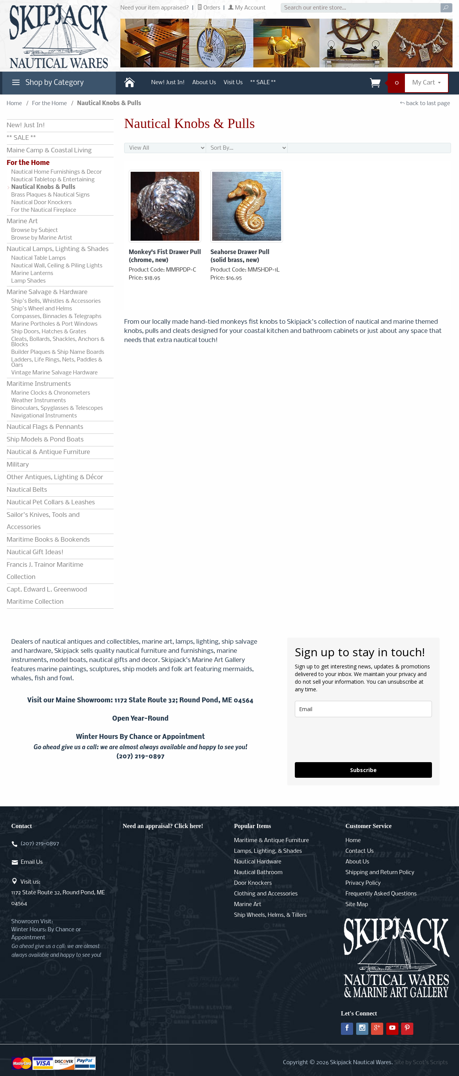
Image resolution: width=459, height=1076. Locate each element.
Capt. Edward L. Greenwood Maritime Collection (47, 596)
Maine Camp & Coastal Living (49, 150)
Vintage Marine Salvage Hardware (54, 373)
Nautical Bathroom (258, 873)
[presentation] (353, 740)
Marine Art (22, 221)
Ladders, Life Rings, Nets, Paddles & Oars (56, 362)
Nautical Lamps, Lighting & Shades (58, 249)
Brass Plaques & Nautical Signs (50, 195)
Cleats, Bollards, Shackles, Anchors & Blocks (58, 342)
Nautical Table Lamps (38, 258)
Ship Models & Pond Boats (45, 439)
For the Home (49, 104)
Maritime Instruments (39, 384)
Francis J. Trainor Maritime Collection (45, 571)
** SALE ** (263, 83)
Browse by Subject (34, 230)
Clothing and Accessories (266, 894)
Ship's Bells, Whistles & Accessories (56, 301)
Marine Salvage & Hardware (47, 292)
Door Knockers (253, 883)
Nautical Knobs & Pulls (43, 187)
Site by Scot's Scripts (421, 1063)
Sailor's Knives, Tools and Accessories (43, 521)
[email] (363, 709)
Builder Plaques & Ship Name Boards (57, 352)
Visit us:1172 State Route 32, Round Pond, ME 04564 (58, 893)
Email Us (32, 862)
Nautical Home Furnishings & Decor (56, 172)
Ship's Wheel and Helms (41, 309)
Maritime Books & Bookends (48, 540)
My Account (246, 8)
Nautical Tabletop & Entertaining (53, 179)
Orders (209, 8)
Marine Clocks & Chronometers (50, 393)
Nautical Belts (27, 490)
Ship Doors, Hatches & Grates (48, 331)
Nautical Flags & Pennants (45, 427)
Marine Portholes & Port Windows (54, 324)
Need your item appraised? (154, 8)
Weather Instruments (38, 400)
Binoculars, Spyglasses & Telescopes (57, 408)
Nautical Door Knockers (41, 202)
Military (18, 464)
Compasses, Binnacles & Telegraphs (56, 316)
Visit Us (233, 83)
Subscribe (363, 770)
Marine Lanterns (32, 273)
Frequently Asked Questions (381, 894)
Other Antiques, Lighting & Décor (55, 477)
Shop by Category (47, 84)
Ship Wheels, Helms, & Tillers (270, 915)
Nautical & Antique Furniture (48, 452)
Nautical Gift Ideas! (35, 552)
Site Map (356, 905)
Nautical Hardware (257, 862)
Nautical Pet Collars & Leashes (51, 502)
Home (14, 104)
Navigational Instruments (44, 416)
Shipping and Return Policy (379, 873)
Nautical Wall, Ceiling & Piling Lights (56, 266)
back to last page (425, 104)
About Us (204, 83)
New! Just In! (168, 83)
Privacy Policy (363, 883)
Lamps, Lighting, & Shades (268, 851)
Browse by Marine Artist (41, 238)
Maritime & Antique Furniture (271, 841)
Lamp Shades (28, 281)
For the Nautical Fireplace (43, 210)
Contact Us (359, 851)
